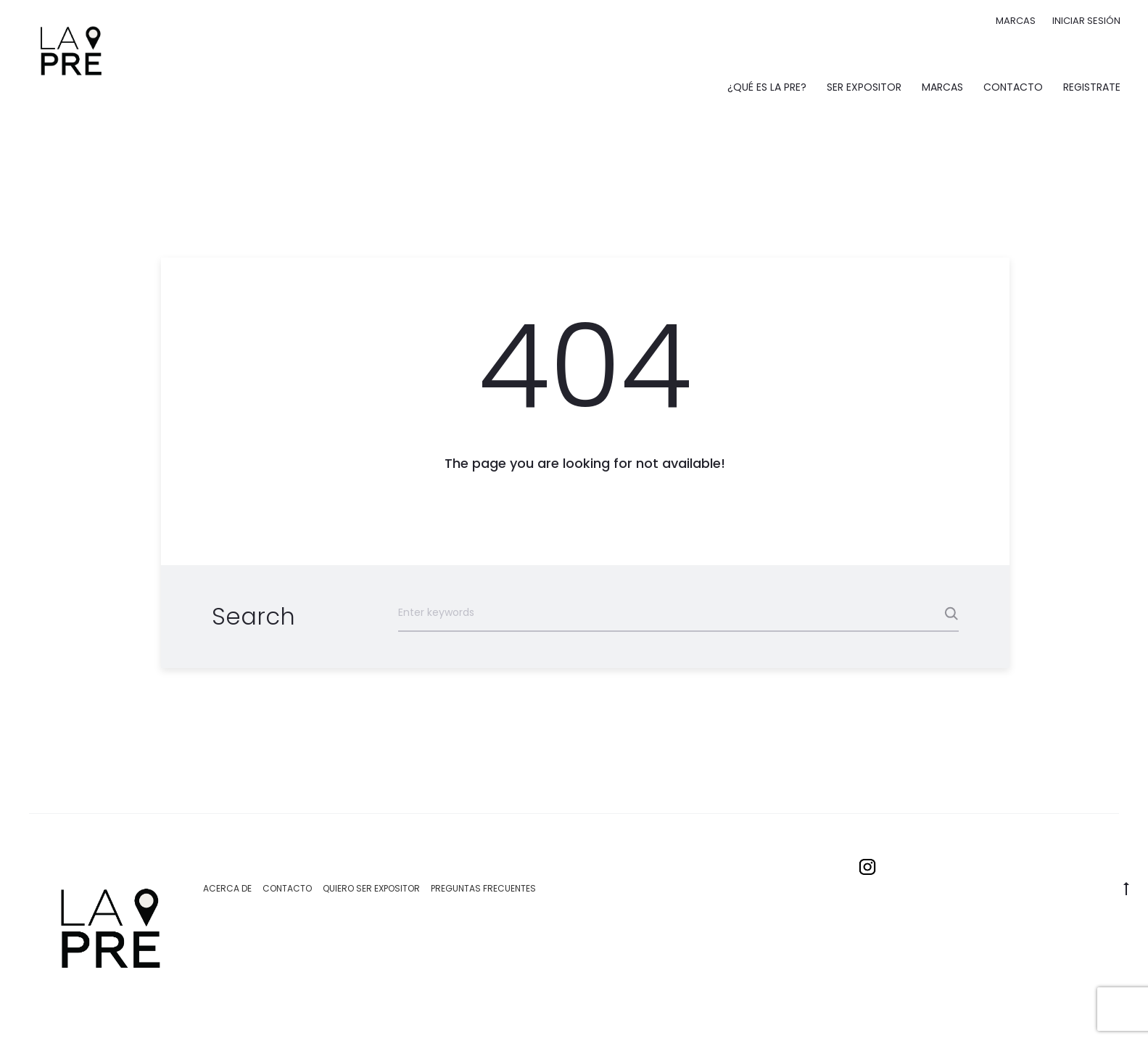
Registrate (1091, 87)
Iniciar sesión (1086, 21)
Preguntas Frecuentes (483, 888)
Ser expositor (864, 87)
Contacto (1013, 87)
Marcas (1016, 21)
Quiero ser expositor (371, 888)
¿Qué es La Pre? (766, 87)
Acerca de (227, 888)
